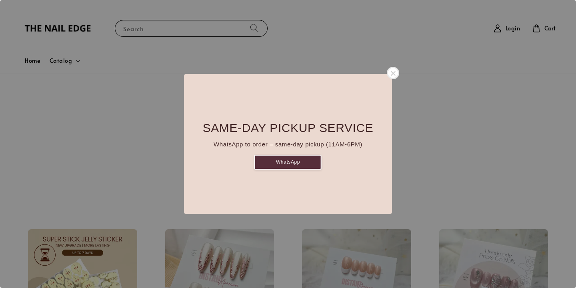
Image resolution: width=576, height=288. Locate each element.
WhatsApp (288, 162)
